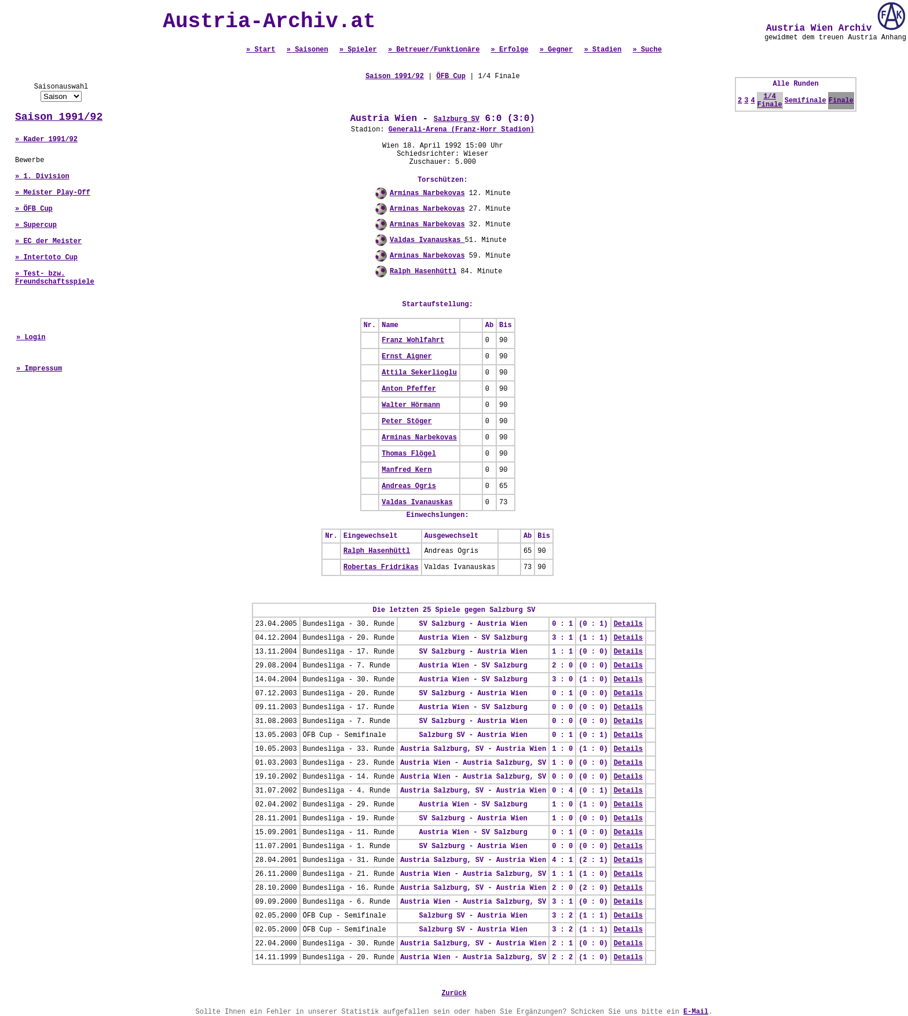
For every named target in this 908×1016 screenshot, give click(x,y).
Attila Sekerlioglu (419, 373)
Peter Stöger (406, 421)
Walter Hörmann (411, 405)
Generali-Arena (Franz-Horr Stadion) (461, 130)
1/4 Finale (769, 101)
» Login (30, 337)
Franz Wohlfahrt (413, 340)
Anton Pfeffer (409, 389)
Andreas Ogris (409, 486)
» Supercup (36, 225)
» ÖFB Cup (34, 209)
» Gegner (556, 50)
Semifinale (805, 101)
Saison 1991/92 (58, 117)
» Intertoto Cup (46, 258)
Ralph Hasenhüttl (423, 271)
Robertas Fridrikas (381, 567)
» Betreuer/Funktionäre (433, 50)
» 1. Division (42, 177)
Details (628, 624)
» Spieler (358, 50)
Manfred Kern (406, 470)
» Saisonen (307, 50)
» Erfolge (510, 50)
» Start (260, 50)
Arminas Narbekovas (427, 193)
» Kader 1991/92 (46, 139)
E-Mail (695, 1012)
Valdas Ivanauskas (427, 240)
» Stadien (602, 50)
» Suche (646, 50)
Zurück (453, 993)
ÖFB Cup (451, 76)
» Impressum (39, 369)
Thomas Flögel (409, 454)
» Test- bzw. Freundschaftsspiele (54, 278)
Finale (841, 101)
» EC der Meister (48, 241)
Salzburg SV (456, 119)
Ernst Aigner (406, 357)
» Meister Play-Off (52, 193)
